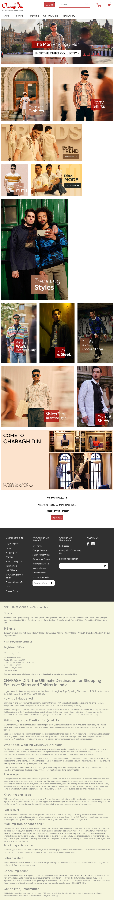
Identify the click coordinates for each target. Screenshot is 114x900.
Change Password (40, 550)
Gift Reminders (39, 572)
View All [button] (57, 517)
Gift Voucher (50, 15)
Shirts (7, 15)
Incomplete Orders (41, 563)
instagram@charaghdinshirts (26, 674)
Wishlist (9, 557)
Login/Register (12, 543)
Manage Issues (39, 568)
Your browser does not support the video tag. (99, 131)
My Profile (37, 545)
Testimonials (11, 565)
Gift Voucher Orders (41, 559)
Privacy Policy (12, 591)
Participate (64, 545)
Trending (34, 15)
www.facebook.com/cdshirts (65, 674)
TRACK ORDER (69, 15)
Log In (49, 4)
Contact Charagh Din (15, 582)
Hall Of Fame (11, 570)
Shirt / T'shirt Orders (41, 554)
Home (8, 548)
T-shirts (20, 15)
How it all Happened (18, 698)
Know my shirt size (17, 794)
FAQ (8, 586)
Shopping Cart (12, 552)
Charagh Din (13, 653)
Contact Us (27, 642)
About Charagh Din (14, 561)
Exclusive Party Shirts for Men (56, 620)
